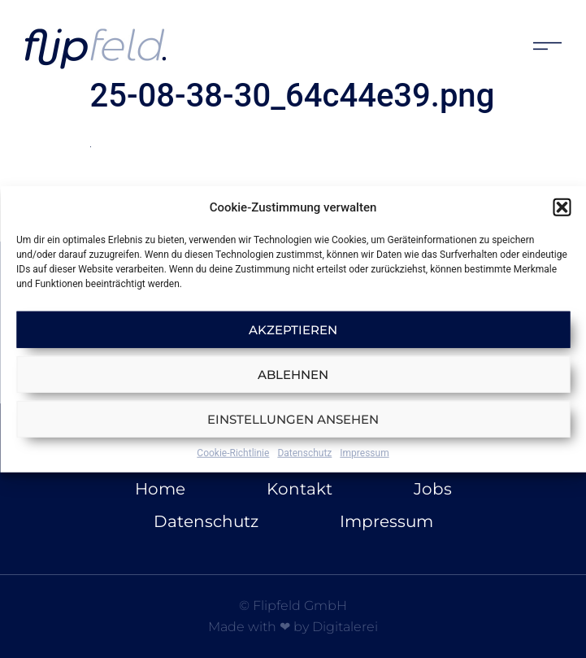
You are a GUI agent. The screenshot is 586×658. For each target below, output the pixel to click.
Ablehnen (293, 373)
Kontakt (299, 489)
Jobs (433, 489)
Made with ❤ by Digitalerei (293, 626)
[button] (561, 207)
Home (160, 489)
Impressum (364, 453)
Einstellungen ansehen (293, 418)
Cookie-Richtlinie (233, 453)
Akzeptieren (293, 329)
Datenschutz (304, 453)
